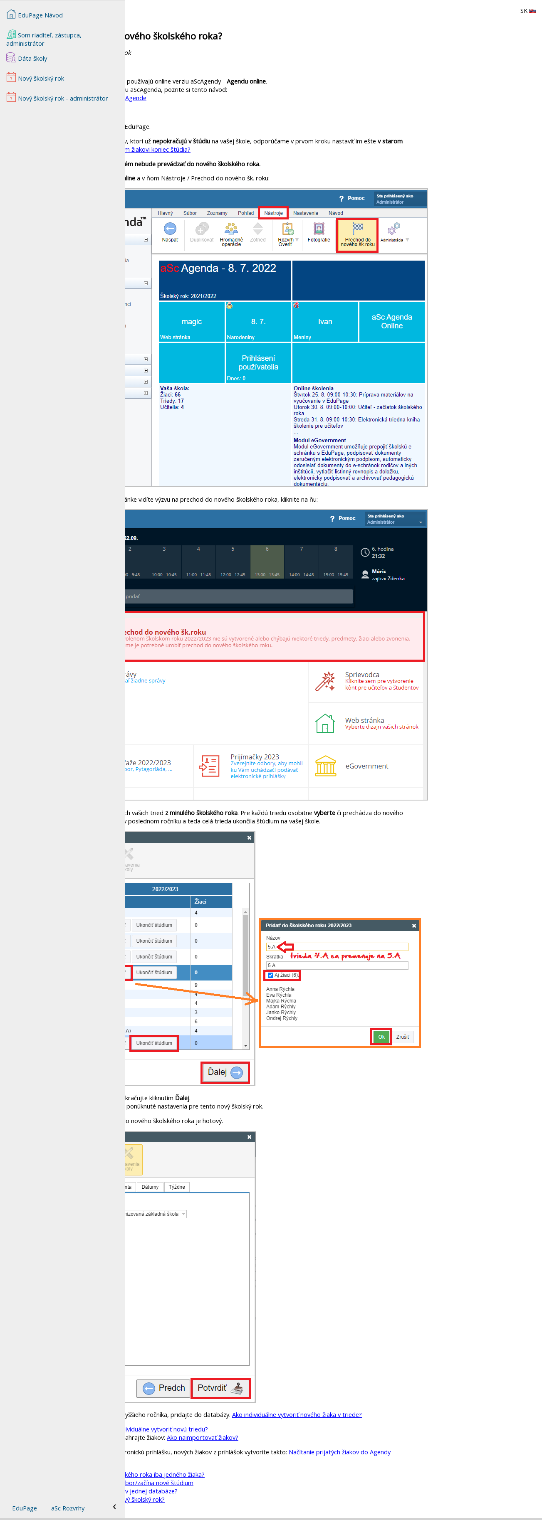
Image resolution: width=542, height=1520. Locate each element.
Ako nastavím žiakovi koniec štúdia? (266, 149)
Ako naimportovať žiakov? (327, 1437)
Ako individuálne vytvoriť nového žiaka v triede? (422, 1414)
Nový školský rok (201, 1466)
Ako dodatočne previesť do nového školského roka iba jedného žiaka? (233, 1474)
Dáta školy (26, 57)
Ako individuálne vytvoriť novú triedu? (281, 1429)
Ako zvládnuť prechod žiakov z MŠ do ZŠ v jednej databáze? (219, 1491)
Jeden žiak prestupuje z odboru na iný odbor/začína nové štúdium (227, 1482)
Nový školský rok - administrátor (57, 97)
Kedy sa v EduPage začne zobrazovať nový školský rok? (213, 1499)
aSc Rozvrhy (67, 1508)
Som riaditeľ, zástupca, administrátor (44, 38)
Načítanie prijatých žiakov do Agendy (464, 1452)
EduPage (24, 1508)
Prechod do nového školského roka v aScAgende (204, 98)
